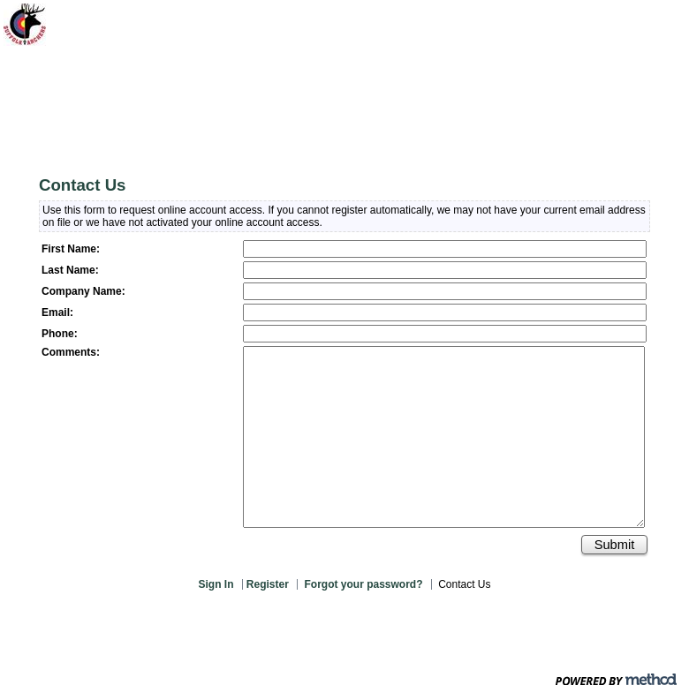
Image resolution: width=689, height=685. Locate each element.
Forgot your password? (363, 584)
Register (269, 584)
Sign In (216, 584)
